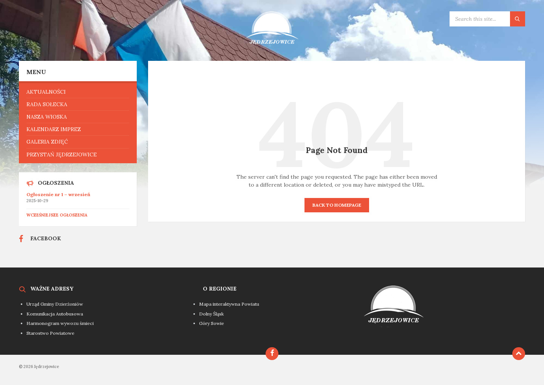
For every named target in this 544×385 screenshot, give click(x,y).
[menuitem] (77, 92)
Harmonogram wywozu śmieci (60, 323)
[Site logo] (272, 46)
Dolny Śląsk (211, 314)
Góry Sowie (211, 323)
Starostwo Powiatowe (50, 333)
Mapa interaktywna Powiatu (229, 304)
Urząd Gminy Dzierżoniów (54, 304)
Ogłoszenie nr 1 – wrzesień (58, 194)
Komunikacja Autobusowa (54, 314)
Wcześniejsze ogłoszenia (56, 215)
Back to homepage (336, 205)
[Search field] (487, 18)
